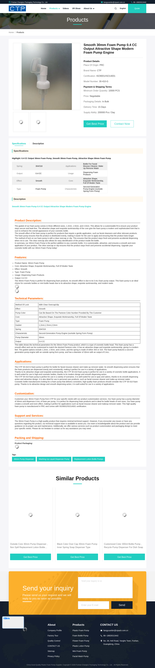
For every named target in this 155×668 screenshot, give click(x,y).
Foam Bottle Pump (80, 636)
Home (43, 8)
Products (54, 8)
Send (122, 605)
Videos (66, 8)
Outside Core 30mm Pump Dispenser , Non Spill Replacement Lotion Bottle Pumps (29, 546)
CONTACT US (54, 646)
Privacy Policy (53, 656)
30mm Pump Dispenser (24, 459)
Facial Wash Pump (80, 656)
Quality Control (54, 641)
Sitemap (51, 651)
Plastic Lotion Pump (81, 646)
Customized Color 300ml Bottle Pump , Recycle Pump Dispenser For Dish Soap (123, 545)
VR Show (76, 8)
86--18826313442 (138, 2)
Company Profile (55, 630)
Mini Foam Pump (80, 651)
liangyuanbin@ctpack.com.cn (113, 2)
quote (137, 8)
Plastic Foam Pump (81, 630)
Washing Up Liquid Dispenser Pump (54, 459)
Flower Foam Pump (81, 641)
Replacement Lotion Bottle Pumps (88, 459)
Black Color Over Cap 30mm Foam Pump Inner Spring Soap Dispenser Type (77, 545)
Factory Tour (53, 636)
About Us (89, 8)
